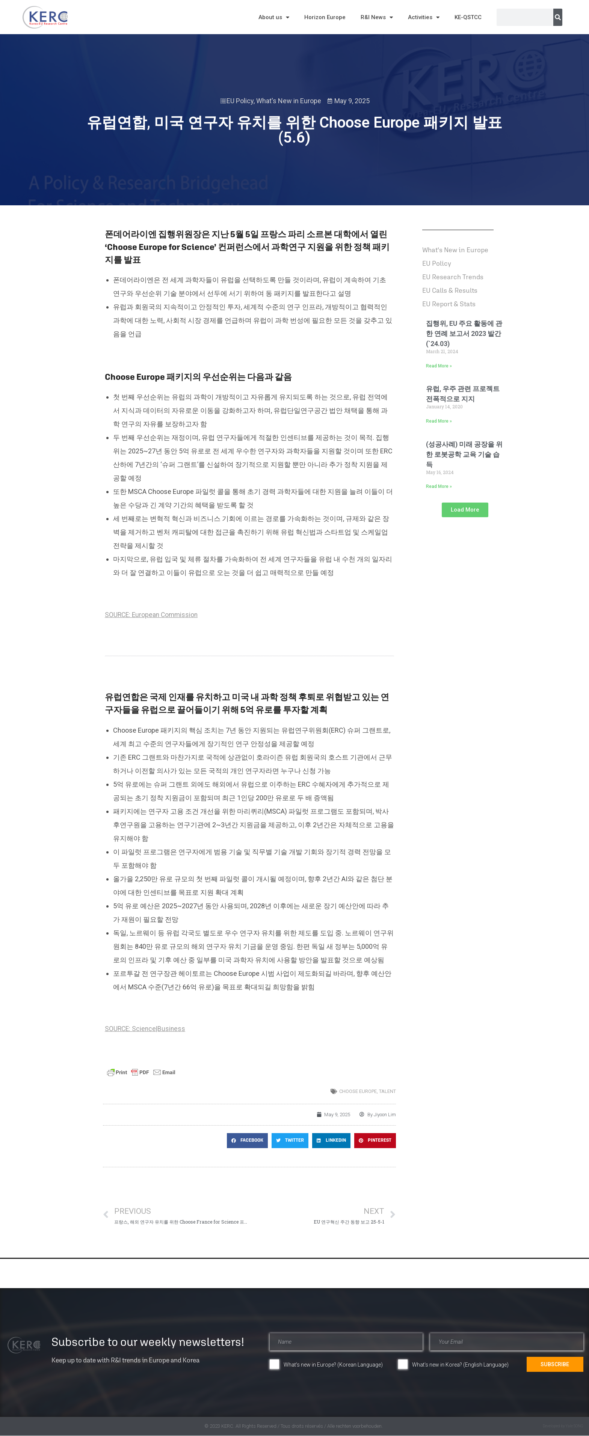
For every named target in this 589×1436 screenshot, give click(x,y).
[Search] (557, 17)
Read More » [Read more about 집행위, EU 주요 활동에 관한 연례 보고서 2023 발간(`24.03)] (439, 366)
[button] (247, 1140)
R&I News (377, 17)
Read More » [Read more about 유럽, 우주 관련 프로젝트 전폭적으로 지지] (439, 421)
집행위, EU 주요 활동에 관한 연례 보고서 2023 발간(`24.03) (464, 333)
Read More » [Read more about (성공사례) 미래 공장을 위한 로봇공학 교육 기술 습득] (439, 486)
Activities (423, 17)
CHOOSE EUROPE (358, 1091)
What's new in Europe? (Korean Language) (333, 1365)
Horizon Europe (325, 17)
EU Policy (240, 101)
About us (273, 17)
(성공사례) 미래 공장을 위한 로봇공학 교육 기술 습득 (464, 454)
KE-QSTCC (468, 17)
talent (387, 1091)
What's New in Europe (288, 101)
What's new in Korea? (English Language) (460, 1365)
